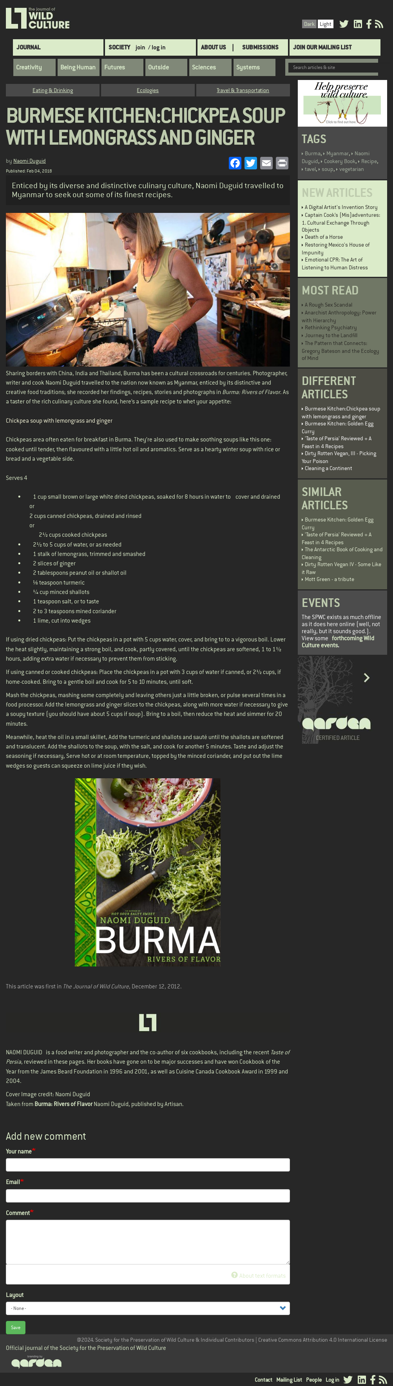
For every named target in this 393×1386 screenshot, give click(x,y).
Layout (15, 1295)
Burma (313, 153)
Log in (332, 1379)
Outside (158, 67)
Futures (114, 67)
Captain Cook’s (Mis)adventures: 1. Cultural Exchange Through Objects (341, 222)
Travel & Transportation (243, 90)
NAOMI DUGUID (24, 1052)
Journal (28, 47)
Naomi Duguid (29, 160)
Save (15, 1327)
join (140, 47)
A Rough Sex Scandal (328, 304)
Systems (248, 67)
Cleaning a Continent (328, 468)
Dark (309, 23)
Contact (263, 1379)
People (314, 1379)
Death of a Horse (324, 236)
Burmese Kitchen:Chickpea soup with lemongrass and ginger (341, 412)
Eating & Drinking (53, 90)
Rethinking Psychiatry (331, 327)
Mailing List (289, 1379)
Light (325, 23)
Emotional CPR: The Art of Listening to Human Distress (335, 263)
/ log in (157, 47)
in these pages (66, 1061)
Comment (18, 1213)
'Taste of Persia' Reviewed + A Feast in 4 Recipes (336, 442)
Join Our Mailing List (322, 47)
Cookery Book (339, 161)
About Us (213, 47)
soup (327, 169)
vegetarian (351, 169)
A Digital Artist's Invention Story (341, 207)
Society (119, 47)
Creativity (29, 67)
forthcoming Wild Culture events (338, 641)
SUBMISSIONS (260, 47)
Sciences (204, 67)
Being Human (78, 67)
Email (13, 1182)
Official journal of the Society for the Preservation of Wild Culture (86, 1347)
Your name (19, 1151)
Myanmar (337, 153)
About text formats (258, 1275)
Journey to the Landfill (331, 335)
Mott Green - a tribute (329, 579)
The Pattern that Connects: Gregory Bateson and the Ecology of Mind (340, 350)
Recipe (369, 161)
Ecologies (148, 90)
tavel (310, 169)
